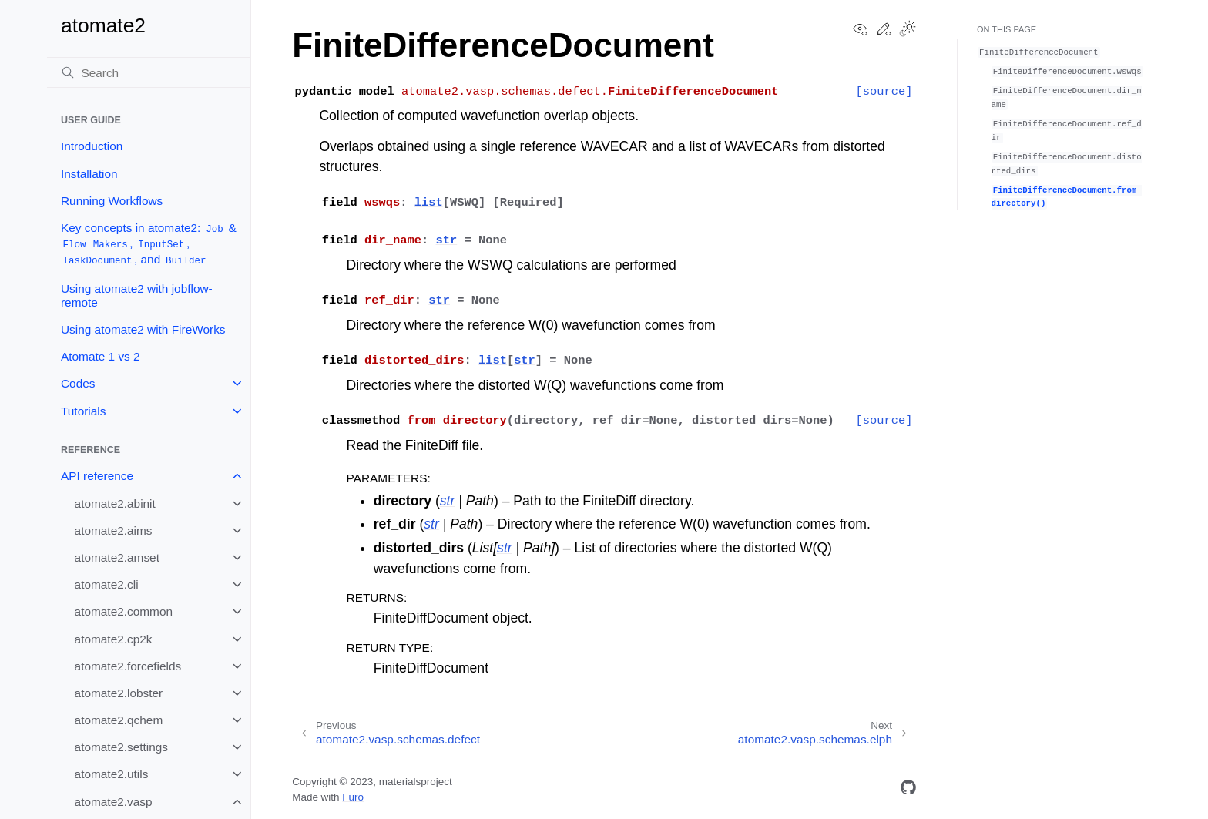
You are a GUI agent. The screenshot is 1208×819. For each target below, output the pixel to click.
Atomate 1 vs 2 (100, 356)
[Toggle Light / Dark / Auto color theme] (907, 30)
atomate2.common (124, 611)
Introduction (91, 146)
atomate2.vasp (114, 801)
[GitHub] (908, 790)
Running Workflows (112, 200)
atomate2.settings (122, 747)
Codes (78, 383)
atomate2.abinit (115, 503)
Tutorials (83, 411)
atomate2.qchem (119, 720)
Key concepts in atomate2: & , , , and (149, 244)
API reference (97, 475)
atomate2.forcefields (128, 666)
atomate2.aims (114, 530)
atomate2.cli (107, 584)
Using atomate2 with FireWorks (143, 329)
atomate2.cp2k (114, 639)
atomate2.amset (117, 557)
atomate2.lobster (119, 693)
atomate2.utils (112, 773)
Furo (353, 797)
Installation (89, 173)
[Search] (148, 72)
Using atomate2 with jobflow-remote (137, 295)
